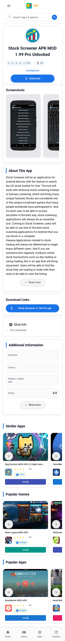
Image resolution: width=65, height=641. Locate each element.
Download (32, 78)
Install (25, 481)
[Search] (54, 17)
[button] (23, 125)
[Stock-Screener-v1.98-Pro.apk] (32, 308)
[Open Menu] (9, 6)
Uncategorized (32, 70)
